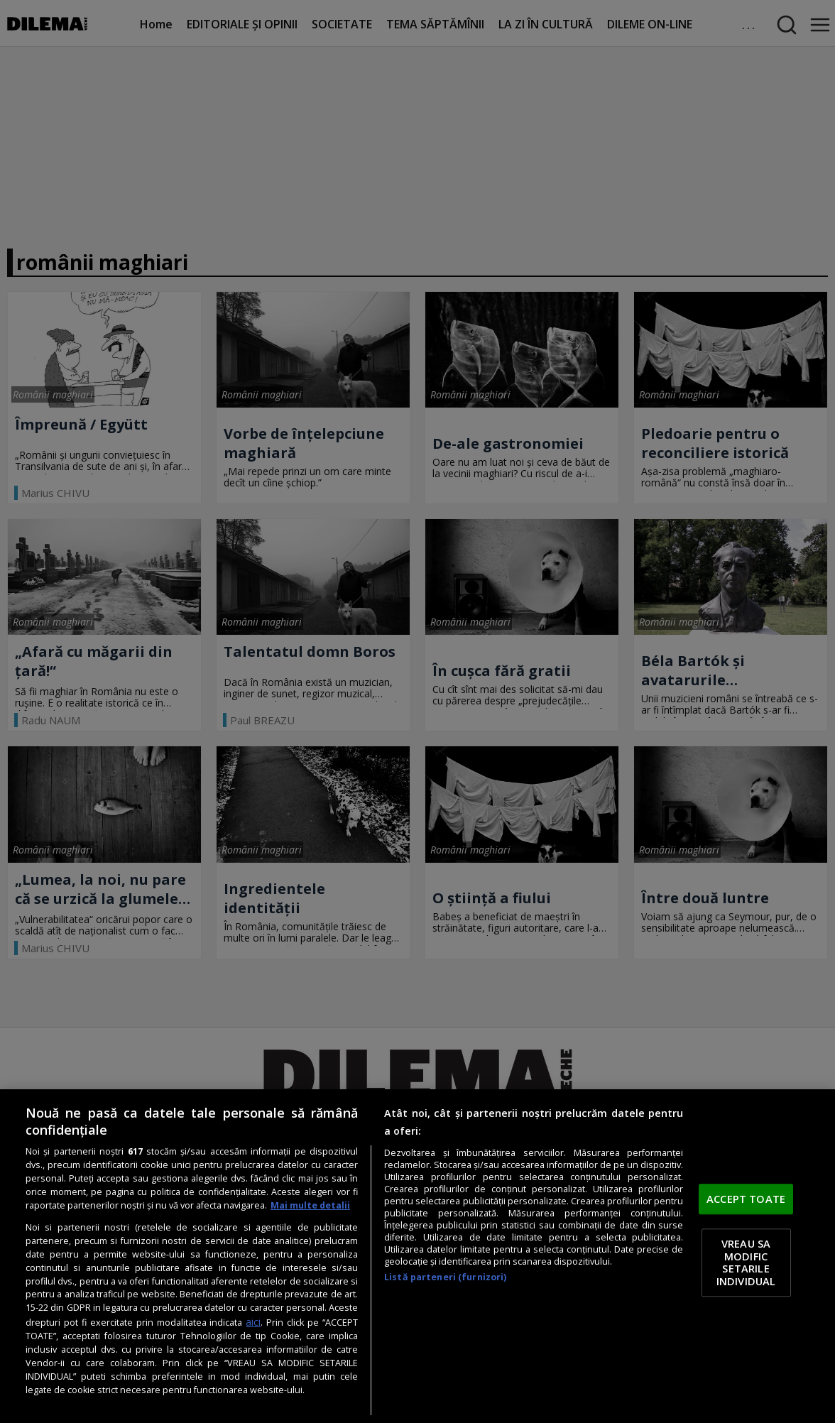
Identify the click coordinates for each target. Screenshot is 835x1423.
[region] (417, 1256)
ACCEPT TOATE (745, 1199)
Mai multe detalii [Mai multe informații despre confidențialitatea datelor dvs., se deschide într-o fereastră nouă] (310, 1205)
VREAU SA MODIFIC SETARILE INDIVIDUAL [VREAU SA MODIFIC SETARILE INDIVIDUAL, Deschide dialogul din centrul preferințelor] (745, 1262)
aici (253, 1322)
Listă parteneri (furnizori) (445, 1277)
